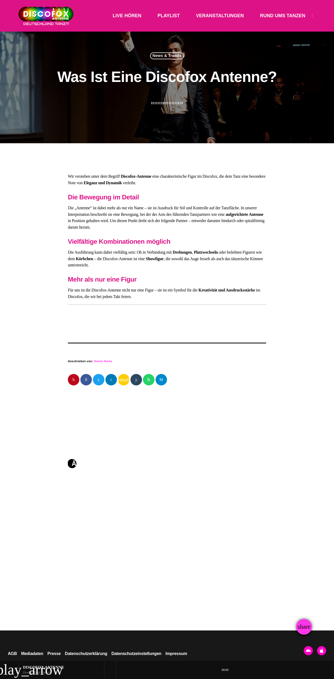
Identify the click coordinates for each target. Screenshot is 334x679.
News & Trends (166, 56)
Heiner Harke (103, 361)
